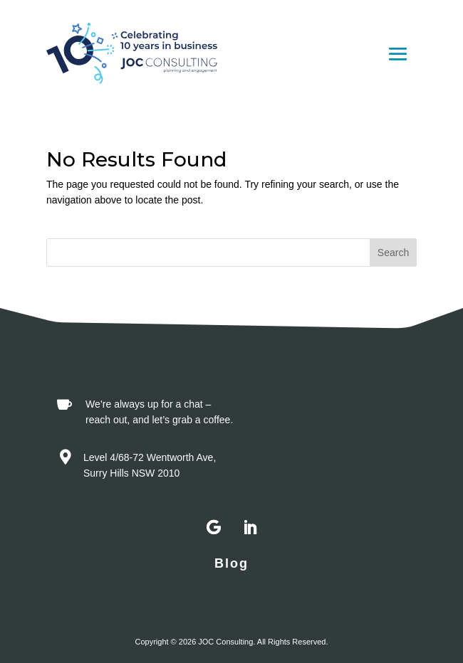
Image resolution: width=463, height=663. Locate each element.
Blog (231, 563)
